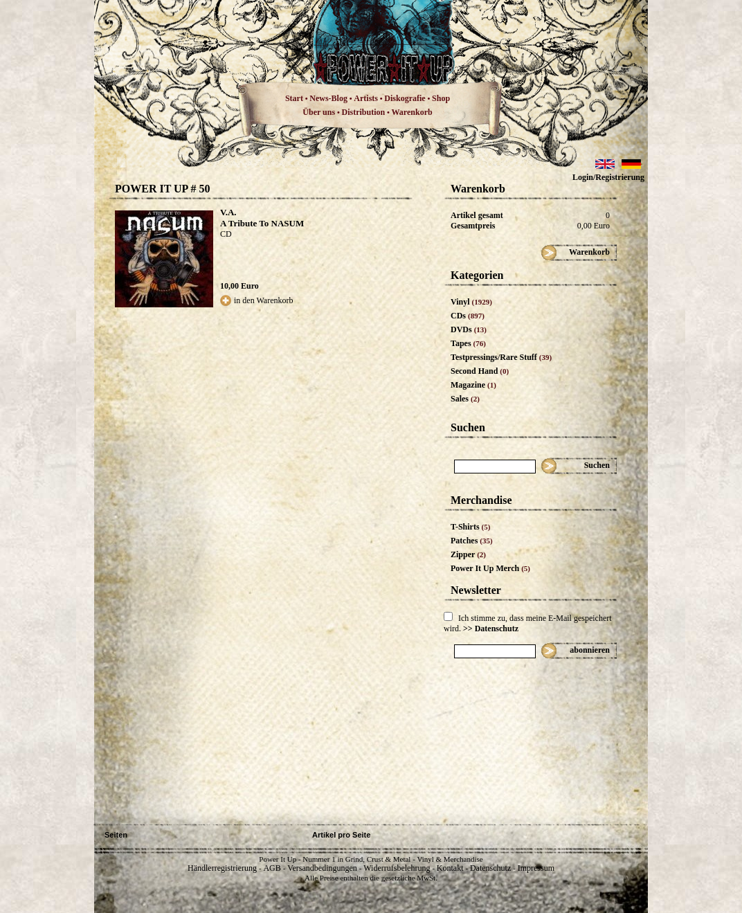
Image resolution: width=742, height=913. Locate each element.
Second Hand (480, 371)
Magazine (473, 385)
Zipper (468, 554)
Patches (472, 540)
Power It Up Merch (490, 568)
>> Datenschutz (490, 628)
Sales (465, 399)
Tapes (468, 343)
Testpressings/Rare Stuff (501, 357)
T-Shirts (470, 527)
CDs (468, 315)
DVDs (469, 329)
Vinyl (471, 302)
